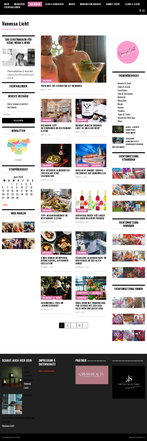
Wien (6, 4)
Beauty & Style (124, 83)
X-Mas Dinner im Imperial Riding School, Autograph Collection (55, 260)
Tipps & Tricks (124, 114)
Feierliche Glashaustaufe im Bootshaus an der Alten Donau (91, 260)
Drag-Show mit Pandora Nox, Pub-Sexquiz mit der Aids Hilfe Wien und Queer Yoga (91, 305)
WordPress (141, 437)
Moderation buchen (90, 4)
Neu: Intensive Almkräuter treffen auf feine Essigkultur (55, 173)
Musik (72, 4)
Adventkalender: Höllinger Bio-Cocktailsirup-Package (90, 217)
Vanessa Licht (15, 23)
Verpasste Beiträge (126, 117)
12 (80, 325)
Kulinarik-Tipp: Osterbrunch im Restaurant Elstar (56, 128)
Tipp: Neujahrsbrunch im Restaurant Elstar (54, 217)
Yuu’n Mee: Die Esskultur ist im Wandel (61, 85)
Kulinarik (35, 4)
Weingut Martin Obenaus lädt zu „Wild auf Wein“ (89, 127)
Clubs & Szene (132, 4)
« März (5, 204)
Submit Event (113, 4)
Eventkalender (12, 7)
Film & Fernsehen (54, 4)
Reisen (121, 107)
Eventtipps (83, 165)
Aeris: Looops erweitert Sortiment (17, 105)
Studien (121, 110)
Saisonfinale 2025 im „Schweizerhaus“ (52, 304)
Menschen (19, 4)
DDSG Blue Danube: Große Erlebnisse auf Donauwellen (91, 172)
